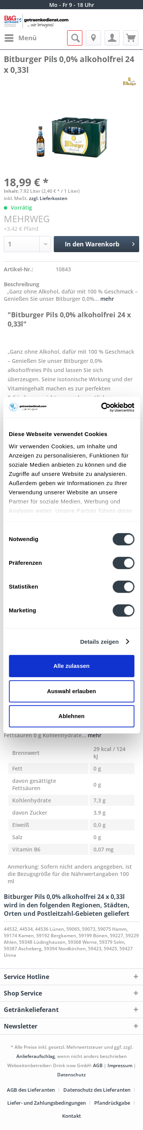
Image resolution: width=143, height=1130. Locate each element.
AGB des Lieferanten (31, 1089)
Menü (21, 37)
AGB (98, 1065)
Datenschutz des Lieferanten (96, 1089)
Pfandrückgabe (112, 1102)
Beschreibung (21, 284)
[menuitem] (20, 38)
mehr (106, 298)
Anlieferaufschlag (35, 1056)
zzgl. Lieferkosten (48, 198)
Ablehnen (71, 716)
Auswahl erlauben (71, 691)
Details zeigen (99, 641)
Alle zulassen (71, 666)
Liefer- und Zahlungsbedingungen (46, 1102)
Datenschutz (71, 1074)
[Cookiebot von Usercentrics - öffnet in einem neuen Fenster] (101, 407)
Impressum (120, 1065)
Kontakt (71, 1115)
